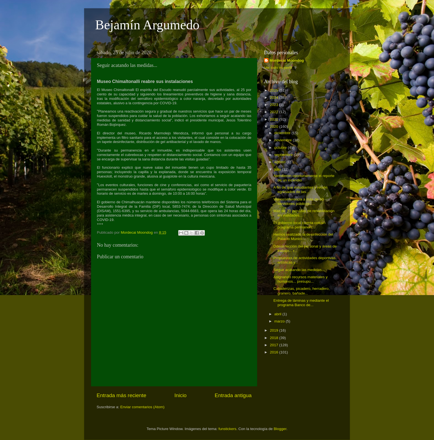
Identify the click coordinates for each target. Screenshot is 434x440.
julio (278, 169)
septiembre (284, 155)
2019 (274, 330)
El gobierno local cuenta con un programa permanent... (299, 225)
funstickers (227, 429)
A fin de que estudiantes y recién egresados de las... (300, 189)
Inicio (180, 395)
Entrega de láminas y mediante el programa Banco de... (301, 302)
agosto (280, 162)
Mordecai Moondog (287, 60)
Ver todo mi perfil (278, 68)
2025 (274, 90)
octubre (281, 147)
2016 (274, 352)
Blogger (280, 429)
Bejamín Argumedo (147, 24)
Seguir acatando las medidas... (299, 270)
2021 (274, 119)
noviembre (283, 140)
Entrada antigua (233, 395)
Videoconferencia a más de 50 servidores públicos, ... (298, 201)
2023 (274, 105)
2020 (274, 126)
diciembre (282, 133)
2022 (274, 112)
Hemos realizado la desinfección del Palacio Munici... (303, 236)
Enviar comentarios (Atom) (142, 407)
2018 (274, 338)
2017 (274, 345)
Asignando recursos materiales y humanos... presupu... (300, 279)
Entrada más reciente (121, 395)
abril (278, 314)
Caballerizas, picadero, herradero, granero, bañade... (301, 291)
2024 (274, 97)
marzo (280, 321)
